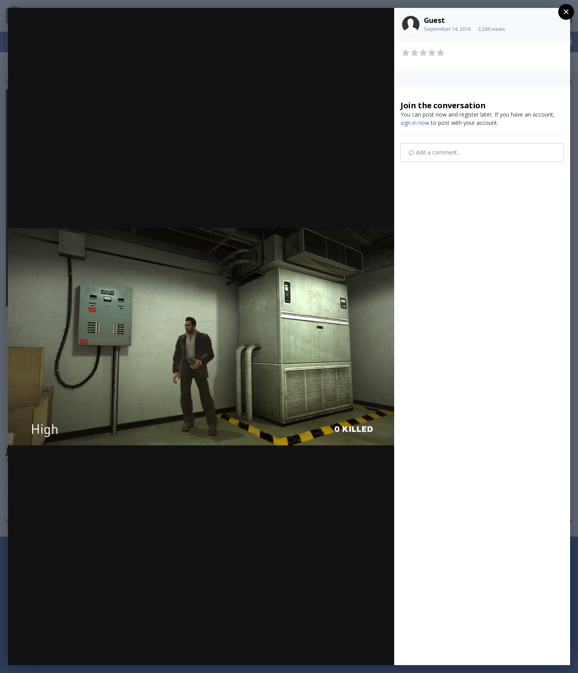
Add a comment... (435, 152)
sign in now (414, 122)
